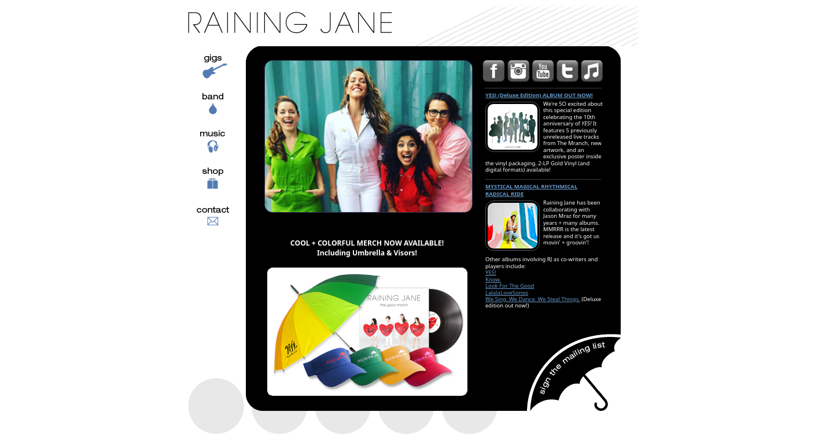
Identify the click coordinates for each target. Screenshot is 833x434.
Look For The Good (509, 286)
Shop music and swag (208, 195)
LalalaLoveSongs (506, 292)
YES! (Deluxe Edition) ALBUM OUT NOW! (539, 95)
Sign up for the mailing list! (573, 372)
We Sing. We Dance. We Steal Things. (532, 299)
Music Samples (213, 158)
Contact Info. (210, 233)
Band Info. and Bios (213, 120)
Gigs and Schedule (204, 83)
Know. (493, 279)
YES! (490, 272)
